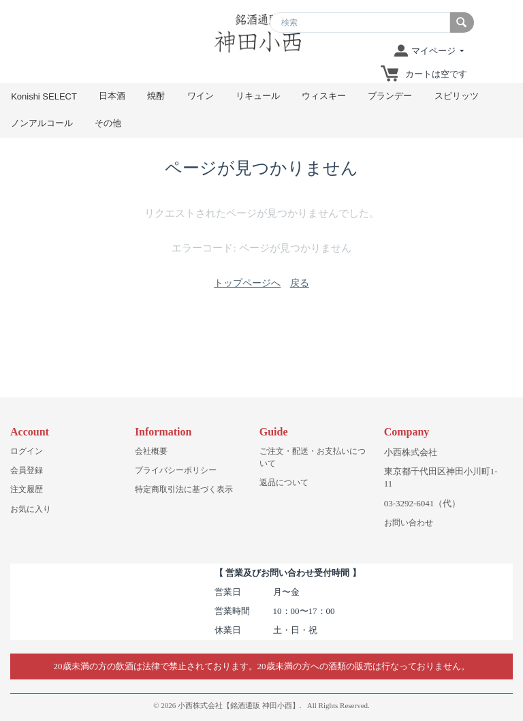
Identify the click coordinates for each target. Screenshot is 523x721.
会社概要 (151, 451)
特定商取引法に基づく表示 (184, 489)
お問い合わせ (408, 522)
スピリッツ (456, 96)
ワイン (200, 96)
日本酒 (112, 96)
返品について (283, 482)
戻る (299, 283)
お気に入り (30, 509)
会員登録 (26, 470)
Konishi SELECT (44, 96)
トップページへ (247, 283)
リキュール (258, 96)
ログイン (26, 451)
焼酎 (156, 96)
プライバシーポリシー (176, 470)
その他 (108, 123)
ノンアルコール (42, 123)
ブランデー (390, 96)
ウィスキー (324, 96)
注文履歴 (26, 489)
